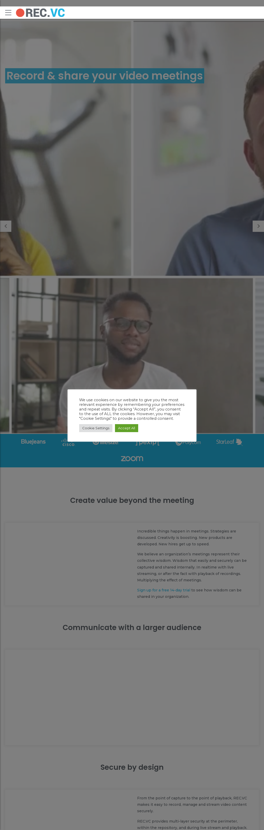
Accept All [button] (126, 428)
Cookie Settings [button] (95, 428)
